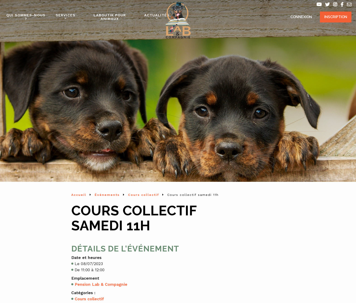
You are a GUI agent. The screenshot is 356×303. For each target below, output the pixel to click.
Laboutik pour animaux (110, 17)
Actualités (157, 15)
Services (65, 15)
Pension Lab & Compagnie (101, 284)
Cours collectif (89, 298)
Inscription (335, 17)
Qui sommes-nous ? (25, 17)
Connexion (301, 17)
